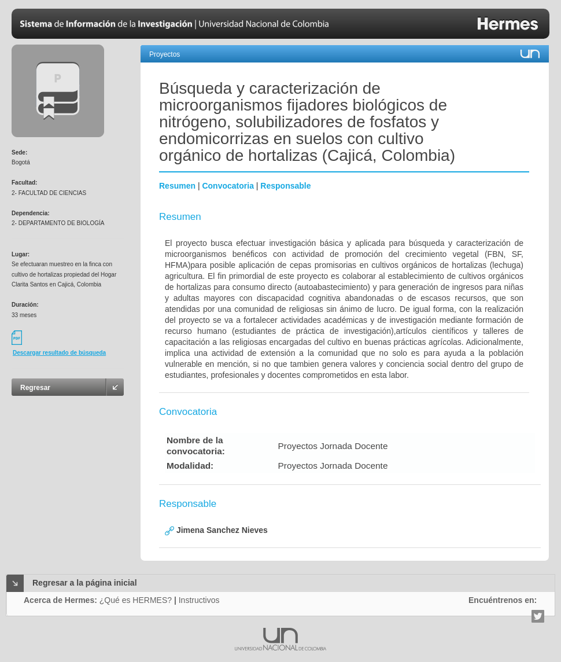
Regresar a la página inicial (84, 582)
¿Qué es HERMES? (135, 600)
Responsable (285, 185)
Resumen (177, 185)
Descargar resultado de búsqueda (59, 353)
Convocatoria (227, 185)
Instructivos (199, 600)
